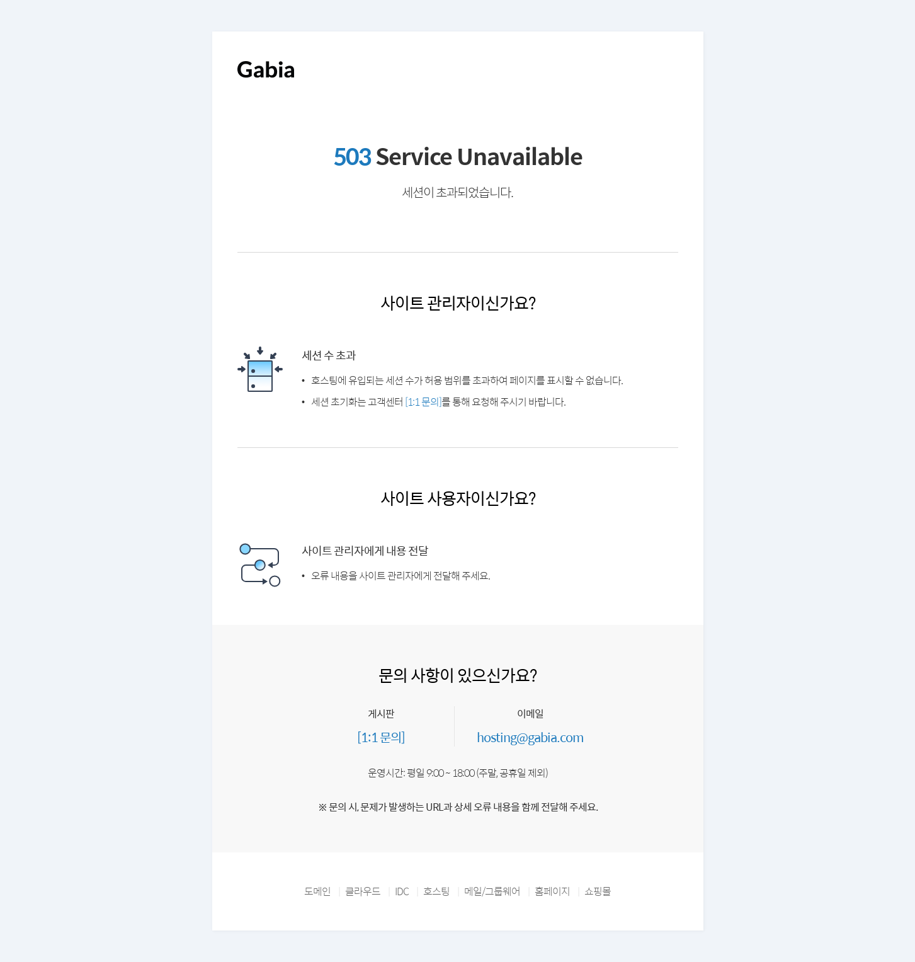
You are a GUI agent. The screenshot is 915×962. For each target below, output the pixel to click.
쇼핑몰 (597, 891)
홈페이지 (552, 891)
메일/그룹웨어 (492, 891)
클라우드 (362, 891)
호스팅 (436, 891)
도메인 (317, 891)
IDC (402, 891)
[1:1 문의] (423, 401)
